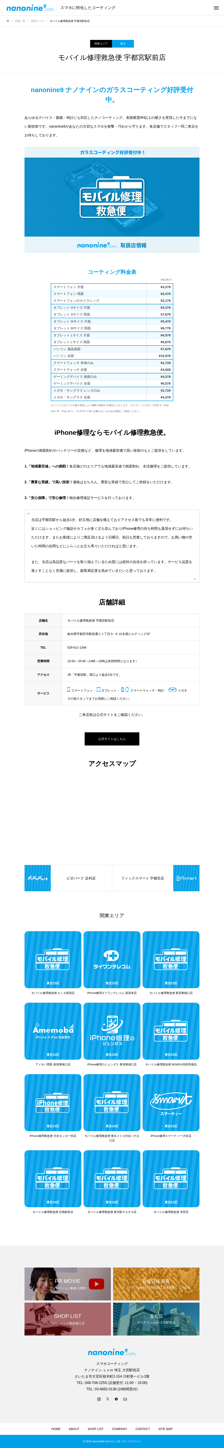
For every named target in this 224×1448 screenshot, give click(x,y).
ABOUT (74, 1429)
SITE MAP (165, 1429)
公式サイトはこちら (112, 739)
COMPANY (119, 1429)
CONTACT (142, 1429)
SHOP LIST (96, 1429)
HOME (56, 1429)
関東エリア (101, 43)
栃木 (123, 43)
